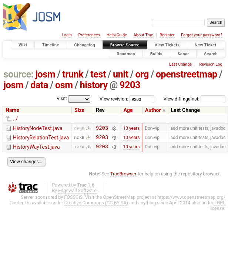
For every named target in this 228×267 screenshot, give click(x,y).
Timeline (50, 45)
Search (211, 53)
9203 (130, 85)
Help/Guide (117, 35)
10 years (131, 128)
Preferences (89, 35)
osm (64, 85)
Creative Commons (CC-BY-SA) (96, 206)
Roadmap (126, 53)
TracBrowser (123, 177)
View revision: (114, 99)
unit (120, 74)
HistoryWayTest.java (36, 149)
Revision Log (210, 64)
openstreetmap (186, 74)
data (39, 85)
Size (79, 110)
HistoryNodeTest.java (38, 128)
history (94, 85)
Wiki (23, 45)
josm (45, 74)
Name (12, 110)
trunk (72, 74)
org (142, 74)
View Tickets (167, 45)
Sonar (183, 53)
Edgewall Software (77, 194)
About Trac (143, 35)
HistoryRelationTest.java (41, 139)
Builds (156, 53)
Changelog (84, 45)
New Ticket (206, 45)
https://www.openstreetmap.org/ (191, 200)
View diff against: (194, 99)
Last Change (180, 64)
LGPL (219, 206)
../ (15, 119)
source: (19, 74)
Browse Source (125, 45)
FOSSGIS (73, 200)
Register (167, 35)
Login (67, 35)
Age (128, 110)
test (98, 74)
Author (153, 110)
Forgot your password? (201, 35)
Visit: (62, 98)
